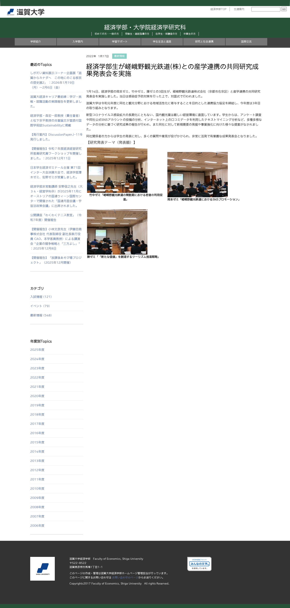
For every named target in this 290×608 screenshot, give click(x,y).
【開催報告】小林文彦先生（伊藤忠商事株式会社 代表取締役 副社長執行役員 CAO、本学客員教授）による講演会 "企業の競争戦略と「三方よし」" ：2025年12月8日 (56, 239)
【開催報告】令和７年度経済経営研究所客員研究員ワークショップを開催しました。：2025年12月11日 (56, 153)
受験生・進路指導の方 (137, 34)
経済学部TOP (218, 9)
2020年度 (37, 395)
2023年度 (37, 368)
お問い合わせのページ (125, 577)
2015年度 (37, 442)
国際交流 (246, 41)
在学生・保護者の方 (166, 34)
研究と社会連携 (204, 41)
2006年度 (37, 525)
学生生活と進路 (162, 41)
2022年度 (37, 377)
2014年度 (37, 451)
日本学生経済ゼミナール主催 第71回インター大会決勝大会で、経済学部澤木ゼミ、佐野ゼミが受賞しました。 (56, 172)
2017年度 (37, 423)
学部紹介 (35, 41)
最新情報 (119, 56)
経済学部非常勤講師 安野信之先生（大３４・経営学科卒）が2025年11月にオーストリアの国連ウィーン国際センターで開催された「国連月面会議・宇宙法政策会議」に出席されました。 (56, 196)
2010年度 (37, 488)
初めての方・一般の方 (107, 34)
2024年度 (37, 358)
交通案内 (239, 9)
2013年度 (37, 460)
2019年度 (37, 405)
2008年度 (37, 507)
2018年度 (37, 414)
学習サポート (120, 41)
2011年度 (37, 479)
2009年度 (37, 497)
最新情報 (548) (41, 315)
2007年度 (37, 516)
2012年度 (37, 470)
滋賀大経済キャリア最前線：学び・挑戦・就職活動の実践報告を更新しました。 (56, 101)
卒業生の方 (189, 34)
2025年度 (37, 349)
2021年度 (37, 386)
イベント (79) (40, 306)
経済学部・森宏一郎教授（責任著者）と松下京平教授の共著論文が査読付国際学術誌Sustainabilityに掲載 (56, 120)
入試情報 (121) (41, 296)
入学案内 (77, 41)
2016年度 (37, 433)
